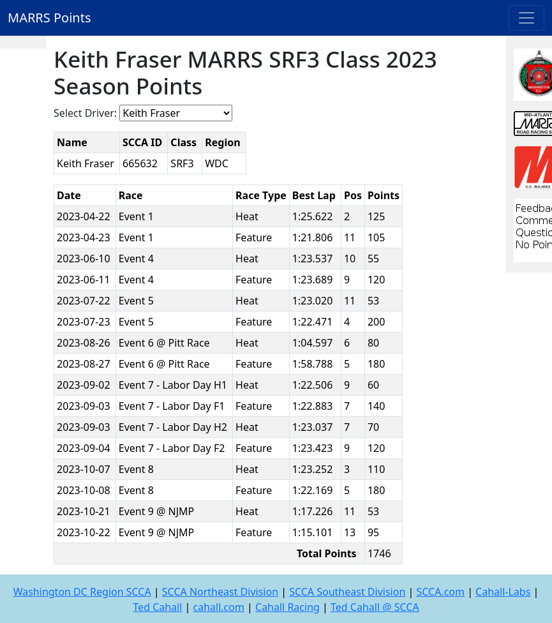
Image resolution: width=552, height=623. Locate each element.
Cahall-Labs (502, 592)
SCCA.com (440, 592)
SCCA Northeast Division (220, 592)
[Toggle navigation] (526, 18)
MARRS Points (49, 17)
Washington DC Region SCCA (82, 592)
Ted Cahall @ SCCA (375, 607)
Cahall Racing (287, 607)
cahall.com (218, 607)
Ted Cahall (157, 607)
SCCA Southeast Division (347, 592)
